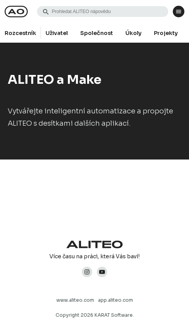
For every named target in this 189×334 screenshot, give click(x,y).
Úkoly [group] (133, 33)
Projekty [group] (166, 33)
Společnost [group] (96, 33)
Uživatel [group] (57, 33)
